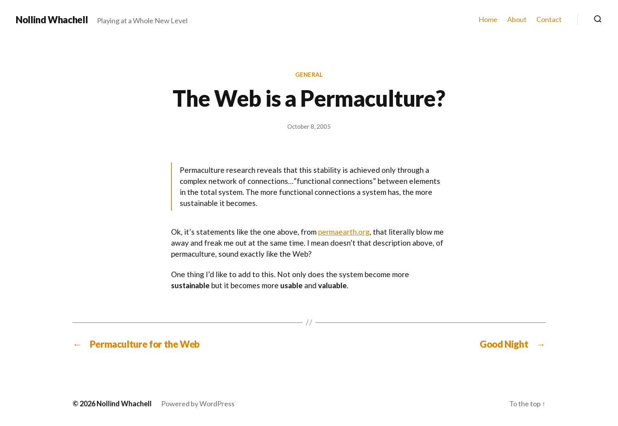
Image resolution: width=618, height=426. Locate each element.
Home (487, 19)
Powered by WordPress (198, 403)
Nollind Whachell (51, 19)
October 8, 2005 (309, 126)
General (309, 74)
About (517, 19)
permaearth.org (344, 231)
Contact (549, 19)
